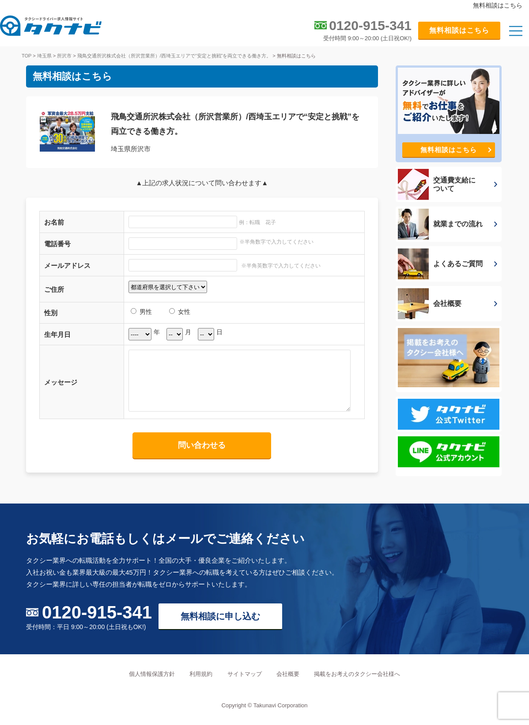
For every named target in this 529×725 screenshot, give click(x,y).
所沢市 (64, 55)
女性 (179, 311)
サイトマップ (244, 674)
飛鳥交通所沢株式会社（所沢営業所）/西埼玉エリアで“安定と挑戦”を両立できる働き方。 (174, 55)
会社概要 (287, 674)
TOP (26, 55)
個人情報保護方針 (152, 674)
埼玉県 (44, 55)
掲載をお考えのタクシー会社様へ (357, 674)
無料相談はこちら (459, 30)
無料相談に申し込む (220, 616)
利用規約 (200, 674)
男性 (141, 311)
